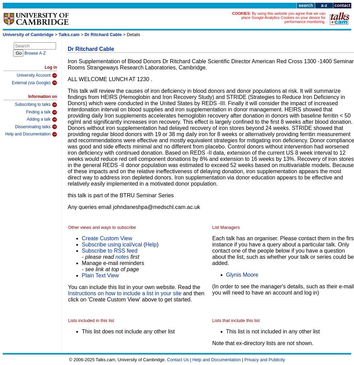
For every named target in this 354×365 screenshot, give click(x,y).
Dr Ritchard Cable (103, 34)
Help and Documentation (31, 134)
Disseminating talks (36, 127)
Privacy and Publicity (264, 359)
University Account (36, 75)
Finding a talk (41, 112)
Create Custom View (107, 238)
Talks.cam (69, 34)
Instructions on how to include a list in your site (124, 293)
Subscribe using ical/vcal (112, 244)
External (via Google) (34, 83)
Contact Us (178, 359)
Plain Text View (100, 275)
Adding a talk (42, 119)
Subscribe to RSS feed (109, 251)
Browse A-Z (35, 53)
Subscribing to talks (36, 105)
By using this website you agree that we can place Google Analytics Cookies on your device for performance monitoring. (283, 17)
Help (151, 244)
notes (122, 257)
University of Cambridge (28, 34)
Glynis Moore (242, 275)
